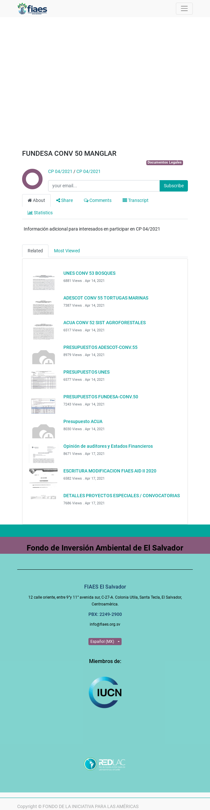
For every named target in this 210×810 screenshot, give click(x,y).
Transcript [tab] (136, 200)
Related (35, 250)
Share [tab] (64, 200)
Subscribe (174, 185)
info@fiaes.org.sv (105, 624)
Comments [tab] (98, 200)
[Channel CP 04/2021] (32, 186)
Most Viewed (67, 250)
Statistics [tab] (40, 212)
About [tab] (36, 200)
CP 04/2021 (60, 171)
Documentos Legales (165, 162)
